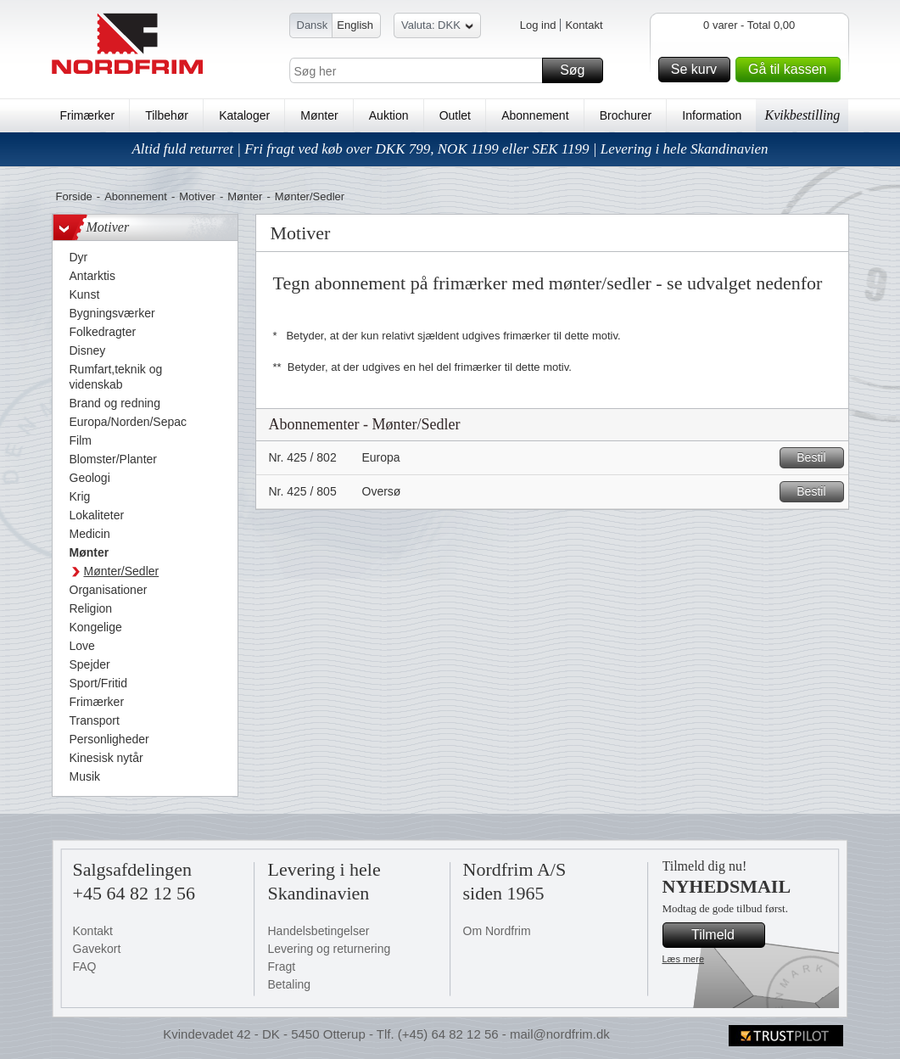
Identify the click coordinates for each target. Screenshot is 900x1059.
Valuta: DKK (437, 27)
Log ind (538, 25)
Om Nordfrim (497, 931)
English (355, 25)
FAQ (85, 966)
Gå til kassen (791, 69)
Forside (74, 196)
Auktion (389, 115)
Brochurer (625, 115)
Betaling (289, 984)
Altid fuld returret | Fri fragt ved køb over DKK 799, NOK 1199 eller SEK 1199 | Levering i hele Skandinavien (449, 149)
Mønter (319, 115)
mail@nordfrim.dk (560, 1034)
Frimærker (87, 115)
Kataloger (244, 115)
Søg (578, 70)
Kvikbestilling (802, 115)
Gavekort (97, 948)
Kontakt (583, 25)
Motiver (197, 196)
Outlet (455, 115)
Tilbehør (166, 115)
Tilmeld (725, 935)
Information (711, 115)
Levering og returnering (329, 948)
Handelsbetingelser (319, 931)
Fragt (282, 966)
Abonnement (534, 115)
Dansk (312, 25)
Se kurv (698, 69)
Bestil (817, 457)
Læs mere (683, 959)
